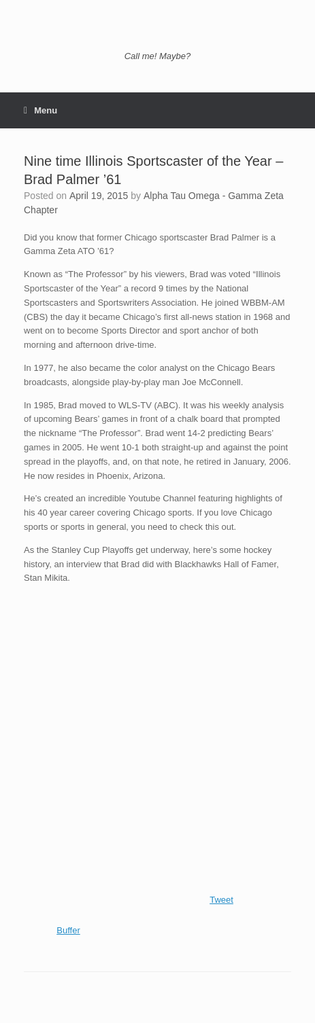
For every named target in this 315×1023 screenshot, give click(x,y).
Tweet (221, 900)
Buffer (68, 930)
